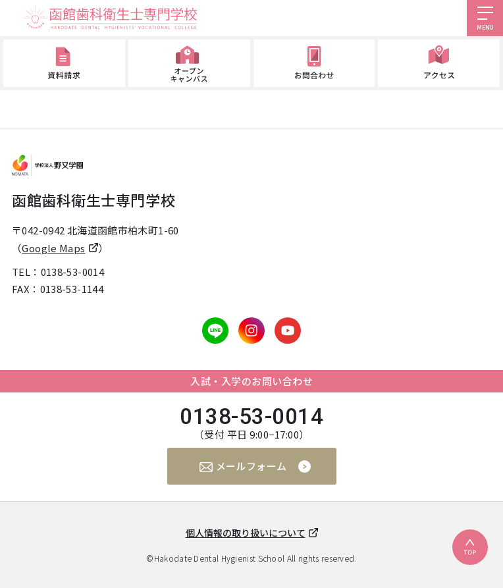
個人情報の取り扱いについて (245, 532)
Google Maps (53, 248)
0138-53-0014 (73, 272)
